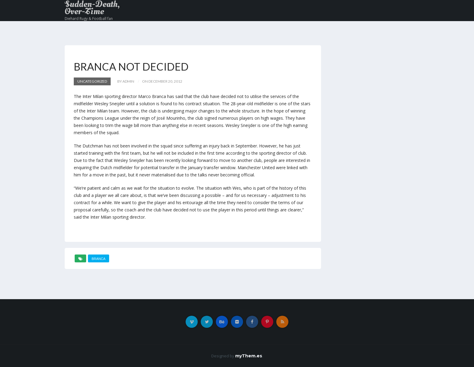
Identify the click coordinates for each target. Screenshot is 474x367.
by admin (125, 81)
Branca (99, 259)
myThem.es (248, 356)
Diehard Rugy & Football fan (89, 18)
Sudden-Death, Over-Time (92, 8)
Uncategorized (92, 81)
